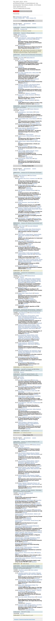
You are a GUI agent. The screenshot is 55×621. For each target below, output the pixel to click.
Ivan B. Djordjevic (22, 246)
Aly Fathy (28, 586)
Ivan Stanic (21, 380)
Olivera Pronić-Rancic (34, 312)
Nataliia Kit (31, 362)
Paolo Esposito (22, 234)
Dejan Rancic (27, 336)
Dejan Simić (29, 409)
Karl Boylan (33, 280)
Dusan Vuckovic (22, 128)
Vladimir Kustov (22, 135)
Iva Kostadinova (34, 327)
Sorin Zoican (21, 386)
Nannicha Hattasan (26, 281)
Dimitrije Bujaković (19, 513)
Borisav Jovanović (22, 266)
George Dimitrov (31, 315)
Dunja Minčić (27, 520)
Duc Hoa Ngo (18, 496)
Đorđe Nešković (30, 396)
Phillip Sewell (28, 278)
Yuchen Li (33, 590)
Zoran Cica (35, 380)
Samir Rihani (26, 280)
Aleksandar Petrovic (29, 462)
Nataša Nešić (21, 293)
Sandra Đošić (37, 509)
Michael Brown (31, 597)
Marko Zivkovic (30, 129)
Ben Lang (20, 280)
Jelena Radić (31, 185)
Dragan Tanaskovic (29, 94)
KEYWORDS (29, 11)
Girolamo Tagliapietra (34, 60)
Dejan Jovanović (29, 532)
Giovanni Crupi (33, 178)
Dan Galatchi (38, 386)
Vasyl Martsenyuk (22, 312)
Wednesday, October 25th (22, 16)
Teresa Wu (29, 580)
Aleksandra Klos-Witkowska (31, 318)
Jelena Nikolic (29, 500)
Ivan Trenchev (35, 337)
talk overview (22, 24)
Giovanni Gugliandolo (23, 207)
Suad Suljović (28, 527)
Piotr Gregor (21, 305)
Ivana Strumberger (35, 454)
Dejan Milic (30, 254)
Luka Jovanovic (22, 453)
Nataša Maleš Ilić (30, 57)
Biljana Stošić (21, 299)
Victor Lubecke (34, 570)
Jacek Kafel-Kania (33, 357)
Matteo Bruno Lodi (22, 287)
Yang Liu (39, 590)
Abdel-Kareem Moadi (30, 585)
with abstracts (27, 23)
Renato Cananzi (32, 604)
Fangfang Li (20, 515)
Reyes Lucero (21, 197)
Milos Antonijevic (22, 455)
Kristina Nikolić (21, 185)
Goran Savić (38, 417)
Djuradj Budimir (33, 539)
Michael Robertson (31, 282)
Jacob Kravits (31, 202)
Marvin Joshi (21, 585)
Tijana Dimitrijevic (28, 547)
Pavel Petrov (36, 338)
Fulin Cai (36, 580)
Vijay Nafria (32, 246)
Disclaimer (16, 619)
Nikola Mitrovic (21, 259)
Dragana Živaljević (28, 533)
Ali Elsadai (33, 476)
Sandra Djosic (27, 504)
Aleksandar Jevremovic (24, 444)
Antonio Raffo (35, 208)
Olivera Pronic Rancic (29, 552)
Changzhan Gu (31, 591)
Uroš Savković (27, 390)
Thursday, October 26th (19, 18)
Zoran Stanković (19, 552)
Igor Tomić (20, 390)
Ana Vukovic (21, 275)
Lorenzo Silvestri (31, 37)
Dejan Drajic (21, 377)
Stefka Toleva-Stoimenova (24, 338)
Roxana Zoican (28, 386)
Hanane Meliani (22, 252)
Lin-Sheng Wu (21, 591)
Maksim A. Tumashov (23, 84)
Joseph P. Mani (26, 454)
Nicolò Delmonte (22, 37)
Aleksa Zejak (35, 72)
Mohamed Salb (22, 469)
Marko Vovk (28, 229)
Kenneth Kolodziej (30, 190)
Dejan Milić (21, 493)
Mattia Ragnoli (29, 234)
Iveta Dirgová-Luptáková (30, 326)
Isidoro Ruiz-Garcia (27, 260)
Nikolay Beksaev (30, 135)
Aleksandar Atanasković (30, 537)
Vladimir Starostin (30, 150)
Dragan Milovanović (34, 525)
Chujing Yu (28, 590)
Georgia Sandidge (22, 214)
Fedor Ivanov (33, 146)
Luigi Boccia (21, 67)
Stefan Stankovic (37, 409)
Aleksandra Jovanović (20, 500)
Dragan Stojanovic (34, 109)
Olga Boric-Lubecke (23, 570)
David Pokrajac (22, 158)
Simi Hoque (34, 574)
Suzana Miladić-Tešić (23, 118)
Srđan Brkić (29, 402)
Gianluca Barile (37, 234)
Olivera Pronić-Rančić (36, 557)
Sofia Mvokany (21, 218)
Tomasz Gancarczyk (29, 319)
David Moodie (34, 281)
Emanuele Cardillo (22, 604)
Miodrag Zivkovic (36, 444)
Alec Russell (29, 197)
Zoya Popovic (21, 45)
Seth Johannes (22, 190)
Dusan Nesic (21, 94)
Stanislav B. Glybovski (28, 87)
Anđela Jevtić (18, 533)
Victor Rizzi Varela (22, 597)
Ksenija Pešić (18, 557)
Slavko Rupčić (28, 293)
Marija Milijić (21, 80)
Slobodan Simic (28, 72)
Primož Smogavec (36, 229)
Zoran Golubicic (22, 73)
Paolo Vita (34, 606)
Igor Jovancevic (26, 327)
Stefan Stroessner (22, 202)
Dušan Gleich (21, 226)
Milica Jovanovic (37, 504)
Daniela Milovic (22, 424)
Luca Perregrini (29, 39)
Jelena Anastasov (22, 254)
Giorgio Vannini (28, 210)
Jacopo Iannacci (22, 60)
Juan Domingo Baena (34, 84)
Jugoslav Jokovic (19, 547)
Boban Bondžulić (29, 513)
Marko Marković (22, 396)
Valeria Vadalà (27, 208)
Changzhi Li (28, 603)
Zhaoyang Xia (21, 590)
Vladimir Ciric (21, 129)
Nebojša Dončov (35, 230)
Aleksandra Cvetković (32, 422)
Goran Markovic (22, 397)
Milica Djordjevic (19, 509)
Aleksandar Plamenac (23, 350)
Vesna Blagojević (34, 423)
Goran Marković (33, 118)
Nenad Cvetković (37, 532)
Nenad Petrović (34, 520)
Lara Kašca (37, 396)
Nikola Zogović (29, 241)
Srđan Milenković (33, 266)
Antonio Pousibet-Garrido (32, 259)
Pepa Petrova (32, 328)
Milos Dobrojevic (35, 468)
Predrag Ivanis (36, 402)
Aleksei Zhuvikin (29, 152)
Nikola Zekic (29, 158)
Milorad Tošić (18, 521)
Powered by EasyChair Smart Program (27, 619)
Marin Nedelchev (31, 299)
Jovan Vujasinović (22, 417)
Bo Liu (27, 178)
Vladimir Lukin (37, 513)
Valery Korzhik (21, 150)
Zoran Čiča (21, 403)
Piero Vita (27, 606)
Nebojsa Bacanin (30, 453)
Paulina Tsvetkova (22, 324)
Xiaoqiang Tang (22, 178)
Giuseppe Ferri (28, 235)
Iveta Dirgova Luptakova (28, 316)
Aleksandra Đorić (19, 537)
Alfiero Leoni (21, 235)
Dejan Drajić (21, 391)
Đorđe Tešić (34, 390)
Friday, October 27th (31, 18)
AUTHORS (22, 11)
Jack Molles (29, 218)
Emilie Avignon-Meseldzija (32, 252)
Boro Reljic (21, 57)
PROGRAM (16, 11)
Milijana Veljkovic (19, 504)
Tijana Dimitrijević (36, 278)
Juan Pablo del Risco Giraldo (25, 85)
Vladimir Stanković (19, 532)
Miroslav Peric (23, 410)
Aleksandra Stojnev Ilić (23, 123)
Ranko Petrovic (22, 409)
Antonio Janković (19, 520)
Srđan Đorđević (19, 527)
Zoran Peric (38, 500)
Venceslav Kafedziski (33, 226)
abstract (28, 44)
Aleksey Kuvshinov (22, 146)
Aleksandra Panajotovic (32, 128)
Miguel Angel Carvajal (25, 262)
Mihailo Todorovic (22, 483)
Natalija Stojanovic (22, 344)
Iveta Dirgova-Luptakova (24, 353)
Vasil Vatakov (29, 112)
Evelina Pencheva (22, 109)
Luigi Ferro (38, 604)
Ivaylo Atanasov (22, 112)
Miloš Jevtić (21, 241)
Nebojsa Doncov (22, 34)
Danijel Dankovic (37, 260)
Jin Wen (29, 574)
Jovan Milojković (22, 402)
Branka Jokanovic (31, 80)
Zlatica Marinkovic (22, 175)
